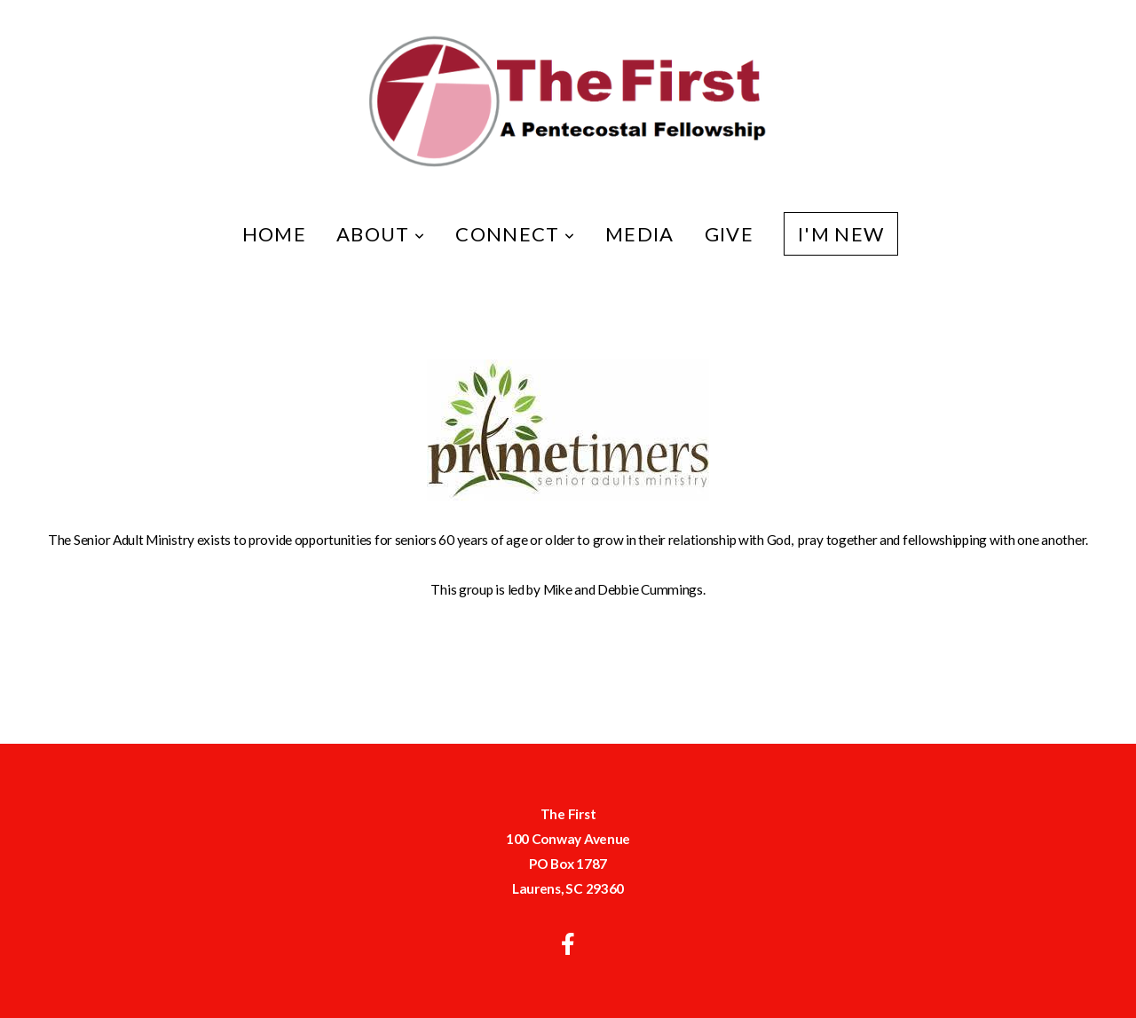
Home (274, 234)
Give (729, 234)
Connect (515, 234)
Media (639, 234)
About (380, 234)
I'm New (841, 234)
